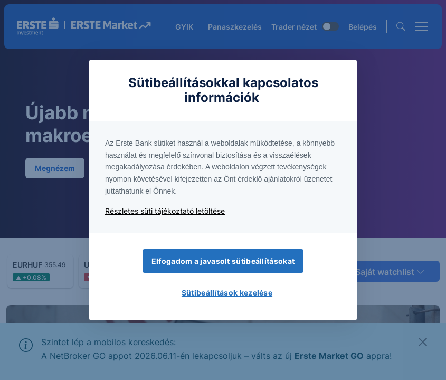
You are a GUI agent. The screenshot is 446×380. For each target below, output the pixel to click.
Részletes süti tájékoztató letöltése (165, 210)
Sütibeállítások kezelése (227, 292)
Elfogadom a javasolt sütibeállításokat (223, 260)
